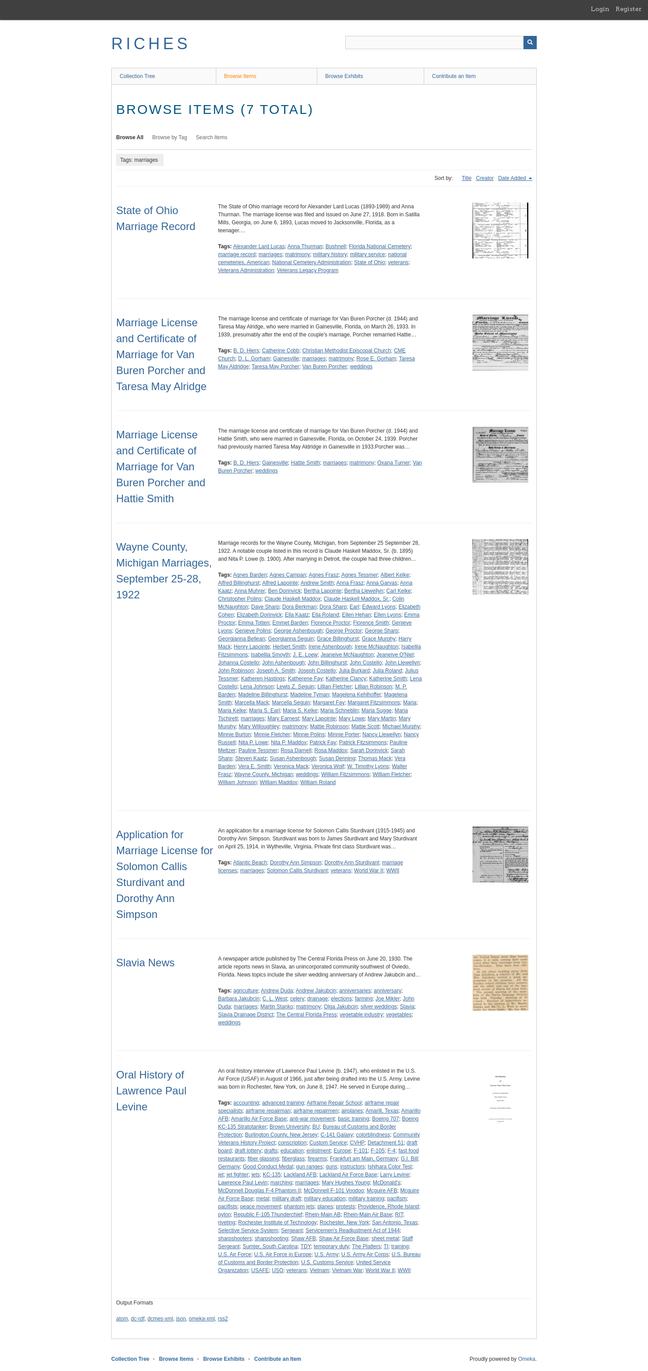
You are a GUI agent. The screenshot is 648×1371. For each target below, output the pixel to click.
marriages (270, 254)
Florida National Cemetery (379, 246)
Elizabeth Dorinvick (259, 615)
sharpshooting (271, 1238)
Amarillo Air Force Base (258, 1119)
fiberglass (293, 1159)
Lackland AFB (300, 1175)
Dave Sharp (265, 607)
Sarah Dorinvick (369, 750)
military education (324, 1198)
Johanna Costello (238, 663)
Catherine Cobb (280, 351)
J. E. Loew (305, 655)
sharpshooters (235, 1238)
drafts (270, 1151)
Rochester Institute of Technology (277, 1222)
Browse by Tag (169, 137)
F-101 (360, 1151)
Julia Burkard (354, 671)
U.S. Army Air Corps (365, 1254)
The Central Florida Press (306, 1015)
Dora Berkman (299, 607)
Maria (410, 702)
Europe (342, 1151)
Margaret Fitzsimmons (373, 702)
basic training (353, 1119)
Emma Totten (253, 623)
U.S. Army (326, 1254)
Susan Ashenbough (293, 758)
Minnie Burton (234, 734)
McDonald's (386, 1183)
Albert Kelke (394, 575)
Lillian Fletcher (334, 687)
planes (325, 1206)
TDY (306, 1246)
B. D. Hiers (246, 351)
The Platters (366, 1246)
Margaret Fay (328, 702)
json (181, 1319)
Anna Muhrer (249, 591)
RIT (399, 1214)
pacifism (396, 1198)
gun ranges (309, 1167)
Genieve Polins (253, 631)
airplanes (352, 1111)
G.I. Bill (409, 1159)
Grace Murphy (378, 639)
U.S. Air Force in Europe (282, 1254)
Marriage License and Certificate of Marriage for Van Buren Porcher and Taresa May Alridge (161, 354)
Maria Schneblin (339, 710)
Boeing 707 (385, 1119)
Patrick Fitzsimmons (362, 742)
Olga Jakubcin (341, 1007)
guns (331, 1167)
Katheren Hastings (263, 679)
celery (297, 999)
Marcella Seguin (291, 702)
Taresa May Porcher (275, 366)
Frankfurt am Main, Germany (364, 1159)
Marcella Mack (251, 702)
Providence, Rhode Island (388, 1206)
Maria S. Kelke (300, 710)
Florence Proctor (330, 623)
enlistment (318, 1151)
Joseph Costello (317, 671)
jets (255, 1175)
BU (316, 1127)
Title (467, 178)
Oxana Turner (393, 463)
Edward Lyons (379, 607)
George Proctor (343, 631)
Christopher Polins (240, 599)
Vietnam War (347, 1270)
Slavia (407, 1007)
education (292, 1151)
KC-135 (272, 1175)
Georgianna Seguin (291, 639)
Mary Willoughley (259, 726)
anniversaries (355, 991)
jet (221, 1175)
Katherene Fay (305, 679)
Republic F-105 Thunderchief (268, 1214)
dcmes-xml (160, 1319)
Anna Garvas (381, 583)
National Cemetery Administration (311, 262)
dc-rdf (137, 1319)
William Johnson (237, 782)
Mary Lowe (352, 718)
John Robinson (236, 671)
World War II (368, 870)
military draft (286, 1198)
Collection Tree (137, 76)
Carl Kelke (398, 591)
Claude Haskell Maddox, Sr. (356, 599)
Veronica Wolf (328, 766)
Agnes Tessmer (359, 575)
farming (364, 999)
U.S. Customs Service (327, 1262)
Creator (485, 178)
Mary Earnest (283, 718)
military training (366, 1198)
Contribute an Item (454, 76)
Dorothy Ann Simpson (295, 862)
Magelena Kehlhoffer (356, 694)
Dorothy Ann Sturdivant (351, 862)
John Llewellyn (402, 663)
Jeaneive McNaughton (346, 655)
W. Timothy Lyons (368, 766)
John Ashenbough (283, 663)
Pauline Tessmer (258, 750)
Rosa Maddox (330, 750)
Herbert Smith (289, 647)
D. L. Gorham (254, 358)
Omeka (526, 1359)
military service (367, 254)
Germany (229, 1167)
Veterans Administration (246, 270)
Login (600, 8)
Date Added (512, 178)
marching (281, 1183)
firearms (317, 1159)
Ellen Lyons (388, 615)
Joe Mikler (387, 999)
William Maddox (278, 782)
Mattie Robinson (329, 726)
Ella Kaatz (297, 615)
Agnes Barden (250, 575)
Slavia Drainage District (245, 1015)
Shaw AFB (303, 1238)
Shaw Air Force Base (343, 1238)
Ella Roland (325, 615)
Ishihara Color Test (390, 1167)
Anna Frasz (349, 583)
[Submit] (530, 42)
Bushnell (335, 246)
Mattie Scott (365, 726)
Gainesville (286, 358)
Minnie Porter (343, 734)
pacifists (227, 1206)
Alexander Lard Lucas (259, 246)
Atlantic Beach (250, 862)
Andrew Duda (277, 991)
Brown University (289, 1127)
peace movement (260, 1206)
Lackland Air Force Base (348, 1175)
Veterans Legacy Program (308, 270)
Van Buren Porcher (324, 366)
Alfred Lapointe (280, 583)
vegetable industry (361, 1015)
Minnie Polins (308, 734)
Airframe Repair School (334, 1103)
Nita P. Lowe (253, 742)
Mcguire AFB (382, 1190)
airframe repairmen (315, 1111)
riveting (226, 1222)
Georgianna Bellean (241, 639)
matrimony (297, 254)
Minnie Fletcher (272, 734)
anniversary (387, 991)
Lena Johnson (256, 687)
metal (262, 1198)
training (400, 1246)
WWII (392, 870)
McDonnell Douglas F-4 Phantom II (259, 1190)
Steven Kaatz (251, 758)
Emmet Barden (290, 623)
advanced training (283, 1103)
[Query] (441, 42)
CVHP (357, 1143)
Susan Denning (337, 758)
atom (122, 1319)
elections (341, 999)
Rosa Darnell (296, 750)
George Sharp (381, 631)
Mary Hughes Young (346, 1183)
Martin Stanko (276, 1007)
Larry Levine (395, 1175)
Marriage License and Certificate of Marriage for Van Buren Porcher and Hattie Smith (160, 466)
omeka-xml (202, 1319)
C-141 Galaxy (336, 1135)
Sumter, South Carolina (269, 1246)
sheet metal (385, 1238)
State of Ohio (369, 262)
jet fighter (237, 1175)
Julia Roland (387, 671)
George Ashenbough (298, 631)
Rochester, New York (344, 1222)
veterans (398, 262)
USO (277, 1270)
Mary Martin (382, 718)
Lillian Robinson (373, 687)
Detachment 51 (385, 1143)
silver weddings (379, 1007)
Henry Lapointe (251, 647)
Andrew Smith (317, 583)
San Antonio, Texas (395, 1222)
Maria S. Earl (264, 710)
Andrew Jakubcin (316, 991)
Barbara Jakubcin (238, 999)
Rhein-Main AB (323, 1214)
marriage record (237, 254)
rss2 (223, 1319)
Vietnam (319, 1270)
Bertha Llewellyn (363, 591)
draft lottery (247, 1151)
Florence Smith (371, 623)
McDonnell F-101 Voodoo (333, 1190)
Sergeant (292, 1230)
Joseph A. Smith (276, 671)
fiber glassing (263, 1159)
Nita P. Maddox (289, 742)
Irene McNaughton (376, 647)
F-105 (377, 1151)
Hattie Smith (305, 463)
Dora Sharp (333, 607)
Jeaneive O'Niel (395, 655)
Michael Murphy (401, 726)
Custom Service (328, 1143)
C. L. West (274, 999)
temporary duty (331, 1246)
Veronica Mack (290, 766)
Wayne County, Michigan (263, 774)
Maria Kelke (232, 710)
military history (330, 254)
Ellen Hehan (356, 615)
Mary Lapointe (319, 718)
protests (345, 1206)
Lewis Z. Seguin (295, 687)
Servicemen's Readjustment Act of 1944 (352, 1230)
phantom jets (299, 1206)
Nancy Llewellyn (382, 734)
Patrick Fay (322, 742)
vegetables (399, 1015)
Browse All (130, 137)
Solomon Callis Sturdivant (297, 870)
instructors (352, 1167)
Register (629, 8)
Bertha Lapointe (322, 591)
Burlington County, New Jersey (281, 1135)
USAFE (260, 1270)
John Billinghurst (327, 663)
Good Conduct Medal (268, 1167)
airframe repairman (268, 1111)
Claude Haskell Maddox (293, 599)
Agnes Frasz (324, 575)
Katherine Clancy (346, 679)
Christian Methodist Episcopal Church (346, 351)
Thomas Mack (374, 758)
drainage (317, 999)
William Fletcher (391, 774)
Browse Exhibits (344, 76)
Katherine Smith (388, 679)
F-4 (391, 1151)
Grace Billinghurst (338, 639)
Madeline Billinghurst (262, 694)
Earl (354, 607)
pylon (224, 1214)
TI (385, 1246)
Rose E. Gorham (376, 358)
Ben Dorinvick (284, 591)
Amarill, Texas (382, 1111)
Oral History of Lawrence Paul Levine (151, 1091)
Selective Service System (248, 1230)
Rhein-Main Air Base (368, 1214)
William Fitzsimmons (345, 774)
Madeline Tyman (309, 694)
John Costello (366, 663)
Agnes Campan (287, 575)
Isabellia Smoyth (270, 655)
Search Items (211, 137)
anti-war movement (312, 1119)
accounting (246, 1103)
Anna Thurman (305, 246)
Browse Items (240, 76)
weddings (361, 366)
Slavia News (145, 963)
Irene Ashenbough (329, 647)
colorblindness (373, 1135)
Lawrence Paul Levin (242, 1183)
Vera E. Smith (254, 766)
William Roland (318, 782)
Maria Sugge (376, 710)
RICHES (151, 44)
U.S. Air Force (234, 1254)
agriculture (245, 991)
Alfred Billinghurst (238, 583)
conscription (292, 1143)
